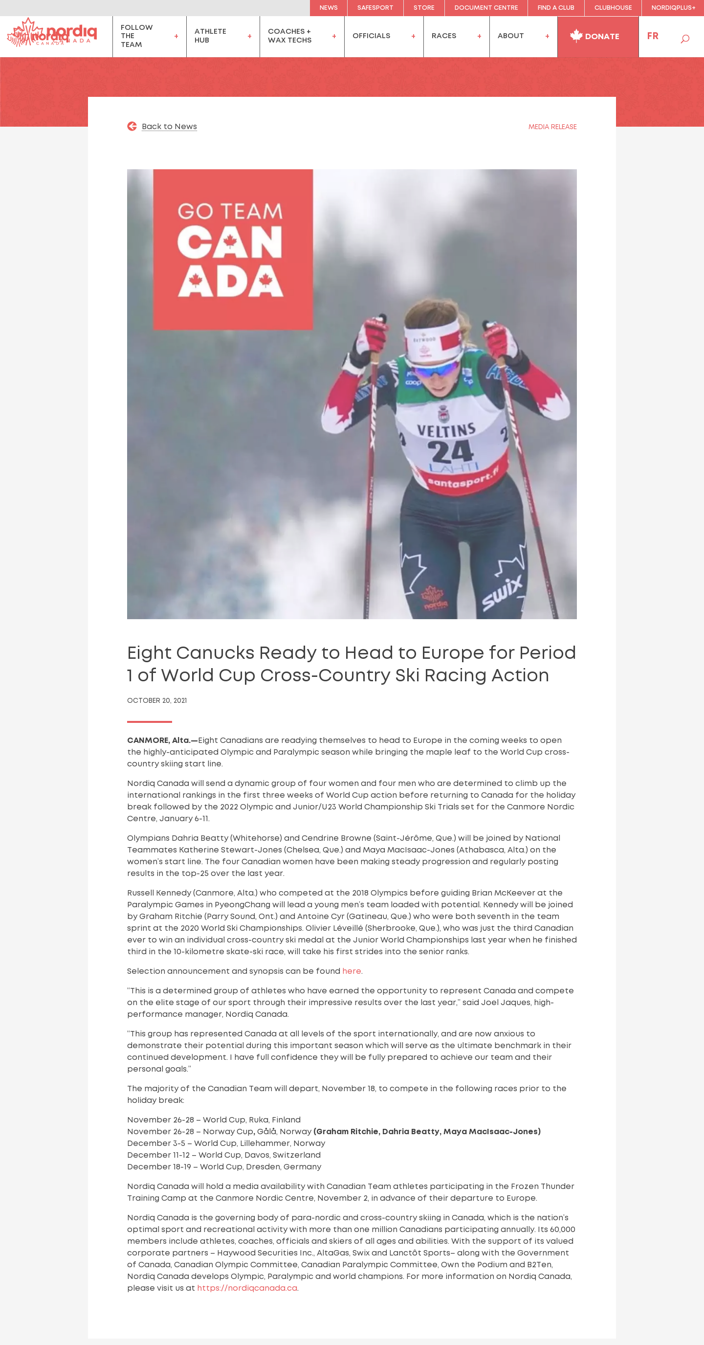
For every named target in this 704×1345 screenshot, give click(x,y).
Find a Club (556, 8)
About (511, 36)
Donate (594, 34)
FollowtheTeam (137, 36)
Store (424, 8)
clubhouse (613, 8)
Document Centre (486, 8)
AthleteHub (210, 36)
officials (371, 36)
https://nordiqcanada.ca (247, 1288)
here (351, 971)
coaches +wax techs (289, 36)
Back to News (169, 127)
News (329, 8)
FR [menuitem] (653, 36)
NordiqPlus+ (674, 8)
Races (444, 36)
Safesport (375, 8)
